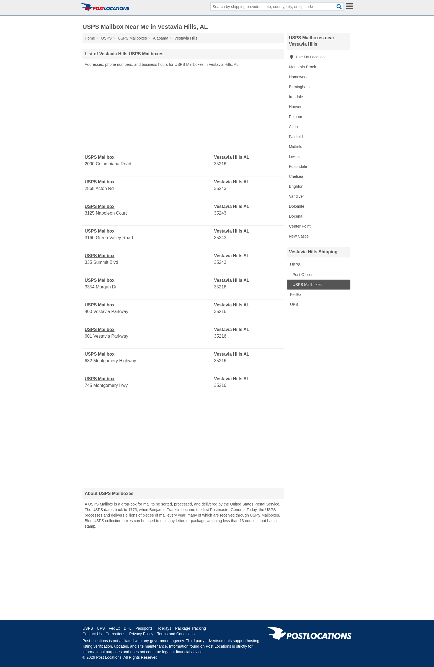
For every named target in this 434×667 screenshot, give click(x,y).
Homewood (299, 77)
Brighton (296, 186)
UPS (293, 304)
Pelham (295, 116)
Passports (144, 628)
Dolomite (296, 206)
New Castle (299, 236)
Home (90, 38)
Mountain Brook (302, 67)
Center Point (300, 226)
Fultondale (298, 166)
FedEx (295, 294)
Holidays (163, 628)
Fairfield (296, 136)
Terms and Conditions (176, 634)
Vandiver (296, 196)
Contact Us (92, 634)
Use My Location (307, 57)
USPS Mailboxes (306, 284)
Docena (295, 216)
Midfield (295, 146)
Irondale (296, 97)
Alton (293, 126)
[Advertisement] (183, 111)
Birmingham (299, 87)
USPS (295, 264)
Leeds (294, 156)
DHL (127, 628)
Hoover (295, 107)
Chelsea (296, 176)
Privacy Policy (141, 634)
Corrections (115, 634)
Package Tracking (190, 628)
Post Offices (302, 274)
